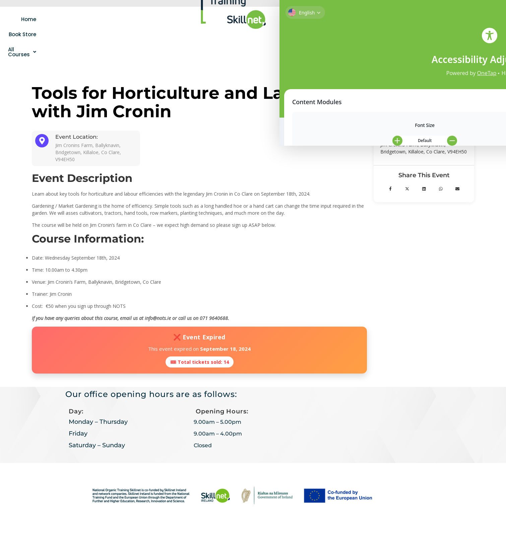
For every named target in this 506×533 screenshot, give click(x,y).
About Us (318, 19)
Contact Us (378, 19)
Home (99, 18)
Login (348, 19)
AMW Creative (285, 515)
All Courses (171, 18)
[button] (171, 19)
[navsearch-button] (412, 18)
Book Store (130, 18)
